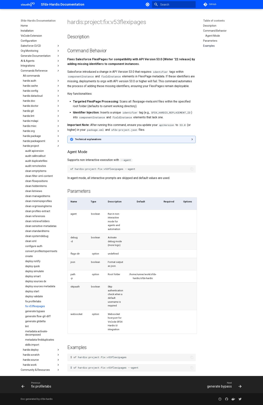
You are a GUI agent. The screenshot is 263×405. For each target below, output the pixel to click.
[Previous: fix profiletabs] (37, 385)
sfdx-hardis (46, 399)
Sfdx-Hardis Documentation (38, 20)
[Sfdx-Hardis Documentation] (27, 4)
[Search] (174, 4)
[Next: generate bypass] (223, 385)
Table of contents (214, 20)
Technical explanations (88, 139)
